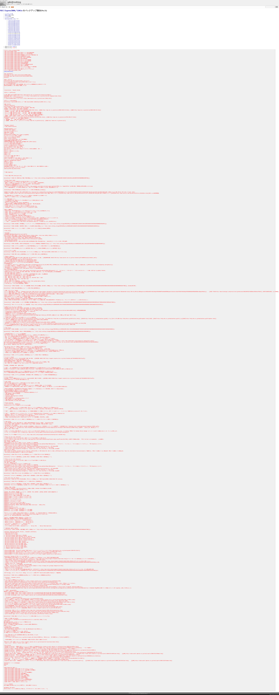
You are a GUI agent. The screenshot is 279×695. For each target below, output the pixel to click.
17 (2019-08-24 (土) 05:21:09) (14, 40)
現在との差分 (8, 15)
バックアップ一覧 (9, 13)
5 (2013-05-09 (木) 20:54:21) (13, 25)
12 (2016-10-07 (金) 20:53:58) (14, 34)
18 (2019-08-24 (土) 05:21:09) (14, 42)
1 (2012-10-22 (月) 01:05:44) (13, 20)
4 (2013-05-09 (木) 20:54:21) (13, 24)
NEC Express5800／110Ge (11, 10)
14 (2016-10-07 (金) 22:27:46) (14, 37)
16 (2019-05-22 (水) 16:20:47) (14, 39)
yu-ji (139, 693)
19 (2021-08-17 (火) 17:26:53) (14, 43)
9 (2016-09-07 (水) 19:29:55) (13, 30)
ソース (6, 16)
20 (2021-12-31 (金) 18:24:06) (14, 44)
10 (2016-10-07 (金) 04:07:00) (14, 32)
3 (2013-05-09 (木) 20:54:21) (13, 23)
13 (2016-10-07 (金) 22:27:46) (14, 35)
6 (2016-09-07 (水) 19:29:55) (13, 26)
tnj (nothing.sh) (145, 693)
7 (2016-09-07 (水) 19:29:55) (13, 28)
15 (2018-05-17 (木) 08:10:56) (14, 38)
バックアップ (8, 17)
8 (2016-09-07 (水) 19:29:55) (13, 29)
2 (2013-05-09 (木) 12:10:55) (13, 21)
